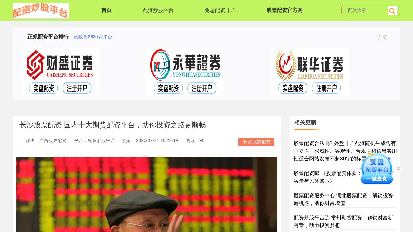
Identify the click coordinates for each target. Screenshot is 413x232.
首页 (106, 10)
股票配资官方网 (285, 10)
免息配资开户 (220, 10)
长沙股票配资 (256, 141)
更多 (385, 37)
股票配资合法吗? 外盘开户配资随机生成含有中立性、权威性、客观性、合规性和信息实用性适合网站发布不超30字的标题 (345, 150)
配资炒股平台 (158, 10)
